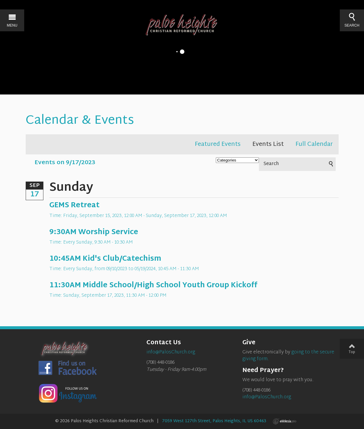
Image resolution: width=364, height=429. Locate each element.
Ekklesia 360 (284, 421)
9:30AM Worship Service (93, 232)
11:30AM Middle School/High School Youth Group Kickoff (153, 285)
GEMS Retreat (74, 205)
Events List (268, 144)
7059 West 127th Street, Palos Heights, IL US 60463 (214, 421)
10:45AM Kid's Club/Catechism (105, 258)
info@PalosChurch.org (266, 397)
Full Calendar (314, 144)
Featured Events (218, 144)
